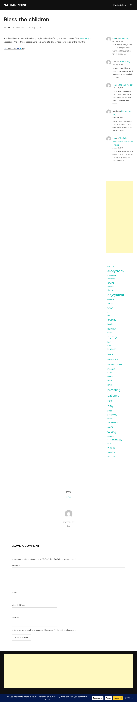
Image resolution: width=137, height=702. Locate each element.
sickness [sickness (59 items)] (112, 422)
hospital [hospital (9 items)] (109, 332)
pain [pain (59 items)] (109, 384)
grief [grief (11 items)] (108, 316)
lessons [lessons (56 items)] (111, 349)
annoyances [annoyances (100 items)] (115, 271)
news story (84, 38)
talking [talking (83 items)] (111, 432)
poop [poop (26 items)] (109, 411)
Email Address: (18, 605)
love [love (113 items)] (110, 354)
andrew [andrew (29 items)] (111, 266)
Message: (16, 565)
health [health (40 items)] (110, 324)
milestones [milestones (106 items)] (114, 364)
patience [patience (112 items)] (113, 395)
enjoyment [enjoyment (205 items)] (115, 295)
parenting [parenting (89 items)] (113, 390)
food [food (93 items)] (110, 308)
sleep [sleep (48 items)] (110, 427)
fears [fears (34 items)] (109, 303)
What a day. (124, 38)
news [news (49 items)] (110, 380)
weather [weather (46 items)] (111, 452)
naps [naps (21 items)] (109, 373)
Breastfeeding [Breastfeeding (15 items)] (112, 275)
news (68, 497)
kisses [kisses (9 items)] (109, 345)
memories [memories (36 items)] (112, 359)
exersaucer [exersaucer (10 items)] (111, 299)
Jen (8, 27)
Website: (15, 617)
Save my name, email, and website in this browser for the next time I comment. (45, 630)
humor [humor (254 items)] (112, 337)
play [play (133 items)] (110, 406)
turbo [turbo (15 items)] (109, 443)
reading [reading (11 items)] (109, 418)
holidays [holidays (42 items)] (112, 328)
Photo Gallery (119, 5)
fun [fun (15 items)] (108, 312)
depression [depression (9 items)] (110, 287)
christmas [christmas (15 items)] (111, 279)
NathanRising (15, 5)
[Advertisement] (119, 217)
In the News (20, 27)
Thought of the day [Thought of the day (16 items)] (114, 440)
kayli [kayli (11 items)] (109, 342)
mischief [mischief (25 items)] (111, 369)
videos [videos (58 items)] (111, 447)
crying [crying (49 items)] (110, 282)
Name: (14, 592)
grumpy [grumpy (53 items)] (111, 319)
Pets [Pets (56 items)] (110, 400)
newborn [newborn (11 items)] (110, 376)
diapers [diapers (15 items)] (110, 290)
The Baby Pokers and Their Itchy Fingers (122, 141)
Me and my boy (126, 85)
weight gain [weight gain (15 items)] (111, 456)
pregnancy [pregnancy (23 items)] (112, 415)
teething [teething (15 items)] (110, 436)
